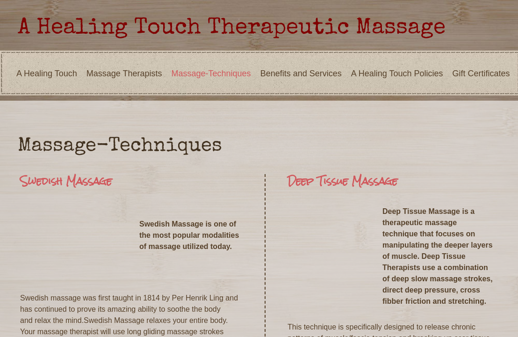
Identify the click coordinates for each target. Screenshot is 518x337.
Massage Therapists (124, 73)
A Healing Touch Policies (397, 73)
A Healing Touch (46, 73)
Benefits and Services (301, 73)
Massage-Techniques (211, 73)
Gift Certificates (481, 73)
